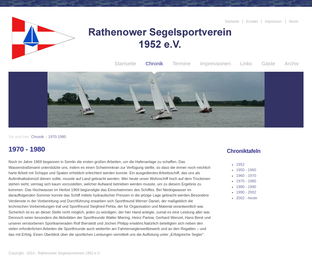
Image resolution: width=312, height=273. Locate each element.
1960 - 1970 (246, 176)
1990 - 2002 (246, 192)
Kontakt (252, 21)
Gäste (268, 63)
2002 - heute (246, 198)
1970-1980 (57, 137)
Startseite (125, 63)
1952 (240, 164)
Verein (293, 21)
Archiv (292, 63)
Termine (182, 63)
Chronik (154, 63)
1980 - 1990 (246, 187)
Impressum (273, 21)
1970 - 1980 (246, 181)
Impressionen (215, 63)
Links (246, 63)
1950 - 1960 (246, 170)
